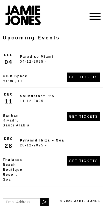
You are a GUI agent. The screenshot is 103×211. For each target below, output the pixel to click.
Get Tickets (83, 77)
